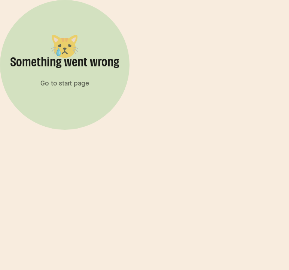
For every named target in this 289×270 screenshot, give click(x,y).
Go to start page (64, 83)
